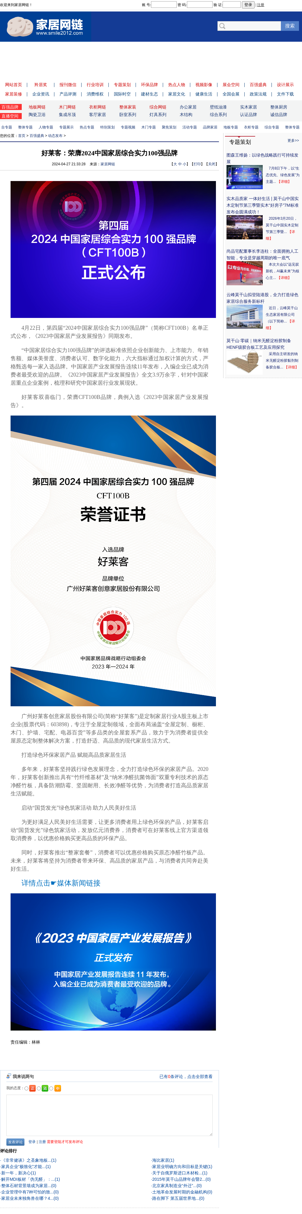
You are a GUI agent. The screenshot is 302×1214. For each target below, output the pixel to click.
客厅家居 (97, 114)
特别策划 (108, 127)
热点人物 (176, 84)
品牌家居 (211, 127)
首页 (21, 136)
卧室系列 (127, 114)
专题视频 (129, 127)
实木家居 (248, 107)
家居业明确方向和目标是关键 (179, 1166)
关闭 (211, 164)
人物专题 (47, 127)
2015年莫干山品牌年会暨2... (179, 1179)
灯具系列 (157, 114)
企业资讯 (40, 94)
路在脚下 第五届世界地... (175, 1198)
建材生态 (149, 94)
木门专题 (150, 127)
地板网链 (37, 107)
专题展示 (67, 127)
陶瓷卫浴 (37, 114)
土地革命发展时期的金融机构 (179, 1192)
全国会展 (231, 94)
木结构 (186, 114)
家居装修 (13, 94)
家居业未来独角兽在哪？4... (27, 1198)
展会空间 (231, 84)
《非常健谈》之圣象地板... (26, 1160)
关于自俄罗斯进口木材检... (177, 1172)
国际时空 (122, 94)
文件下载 (285, 94)
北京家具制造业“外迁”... (174, 1185)
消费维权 (95, 94)
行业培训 (95, 84)
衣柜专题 (252, 127)
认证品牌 (248, 114)
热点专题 (88, 127)
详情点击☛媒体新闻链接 (61, 883)
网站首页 (13, 84)
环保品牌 (149, 84)
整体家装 (127, 107)
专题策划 (122, 84)
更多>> (293, 140)
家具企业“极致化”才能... (23, 1166)
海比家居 (160, 1160)
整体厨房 (278, 107)
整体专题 (26, 127)
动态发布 (55, 136)
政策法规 (258, 94)
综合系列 (218, 114)
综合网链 (157, 107)
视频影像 (203, 84)
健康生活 (203, 94)
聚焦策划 (170, 127)
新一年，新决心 (16, 1172)
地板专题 (232, 127)
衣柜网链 (97, 107)
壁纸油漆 (218, 107)
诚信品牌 (278, 114)
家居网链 (108, 164)
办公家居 (188, 107)
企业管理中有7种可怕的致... (27, 1192)
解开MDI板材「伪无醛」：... (28, 1179)
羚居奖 (40, 84)
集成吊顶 (67, 114)
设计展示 (285, 84)
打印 (197, 164)
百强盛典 (258, 84)
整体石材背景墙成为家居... (26, 1185)
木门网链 (67, 107)
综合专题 (273, 127)
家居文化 (176, 94)
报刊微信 (67, 84)
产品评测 (67, 94)
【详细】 (284, 182)
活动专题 (191, 127)
